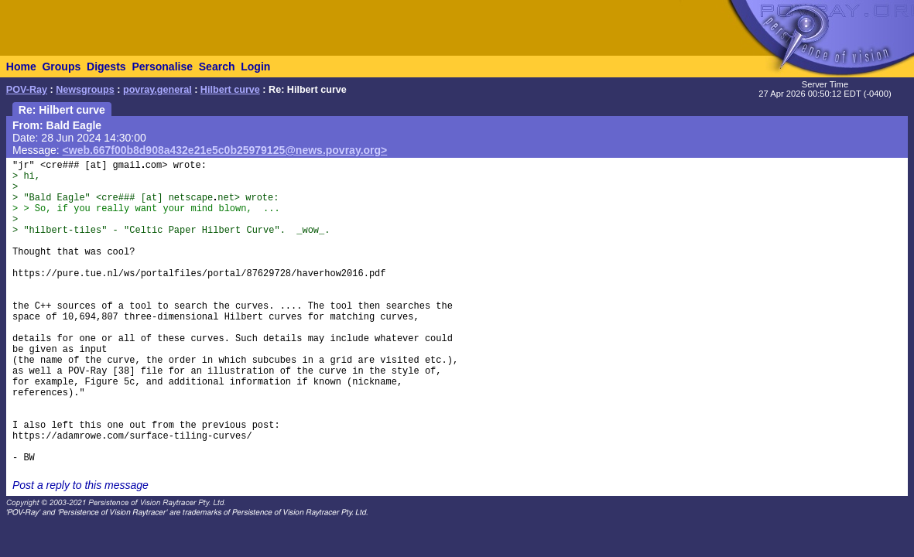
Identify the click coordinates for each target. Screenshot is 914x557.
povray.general (157, 89)
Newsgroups (85, 89)
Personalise (162, 66)
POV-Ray (26, 89)
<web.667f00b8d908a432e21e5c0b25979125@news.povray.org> (225, 150)
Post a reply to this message (80, 485)
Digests (106, 66)
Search (217, 66)
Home (21, 66)
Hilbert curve (230, 89)
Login (255, 66)
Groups (61, 66)
